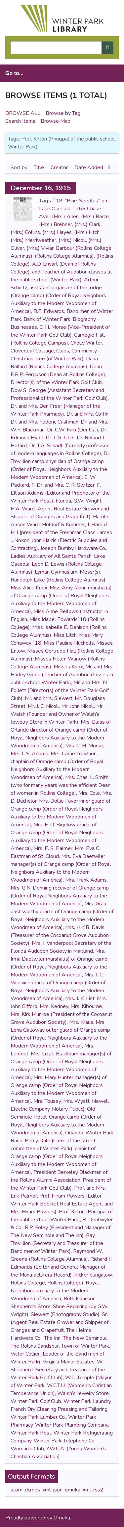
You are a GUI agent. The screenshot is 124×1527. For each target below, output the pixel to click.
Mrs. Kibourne (86, 1006)
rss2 (98, 1489)
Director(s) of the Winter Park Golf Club (56, 382)
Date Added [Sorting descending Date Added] (89, 167)
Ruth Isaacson (79, 1298)
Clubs (62, 350)
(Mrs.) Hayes (57, 232)
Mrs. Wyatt (76, 1101)
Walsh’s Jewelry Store (83, 1393)
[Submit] (107, 47)
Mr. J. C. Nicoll (43, 706)
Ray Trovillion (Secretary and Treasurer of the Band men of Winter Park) (57, 1243)
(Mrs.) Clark (87, 224)
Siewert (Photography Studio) (65, 1314)
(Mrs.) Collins (25, 232)
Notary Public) (68, 1109)
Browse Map (55, 121)
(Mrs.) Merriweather (33, 240)
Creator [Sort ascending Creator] (60, 167)
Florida (63, 501)
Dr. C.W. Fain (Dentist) (72, 429)
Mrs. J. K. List (80, 998)
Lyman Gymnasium (56, 572)
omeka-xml (78, 1489)
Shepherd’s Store (31, 1306)
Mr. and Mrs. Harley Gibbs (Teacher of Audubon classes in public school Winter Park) (62, 674)
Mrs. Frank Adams (86, 880)
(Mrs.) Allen (65, 216)
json (57, 1489)
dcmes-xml (38, 1489)
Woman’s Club (27, 1448)
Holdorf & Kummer (63, 524)
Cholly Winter (86, 343)
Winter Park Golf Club (36, 1401)
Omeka (62, 1517)
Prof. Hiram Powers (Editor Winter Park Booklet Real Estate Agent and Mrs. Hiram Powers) (62, 1203)
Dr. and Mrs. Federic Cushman (44, 422)
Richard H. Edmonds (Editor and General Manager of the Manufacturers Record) (62, 1267)
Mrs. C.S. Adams (29, 753)
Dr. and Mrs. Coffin (87, 414)
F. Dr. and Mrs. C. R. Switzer (63, 485)
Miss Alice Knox (29, 587)
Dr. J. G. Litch (60, 437)
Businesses (24, 327)
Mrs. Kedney (54, 1006)
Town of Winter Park (85, 1346)
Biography (84, 319)
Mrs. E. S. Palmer (52, 848)
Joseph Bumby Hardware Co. (73, 548)
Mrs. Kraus (81, 1022)
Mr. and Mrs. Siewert (48, 698)
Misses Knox (68, 666)
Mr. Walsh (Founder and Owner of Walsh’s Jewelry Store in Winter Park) (57, 714)
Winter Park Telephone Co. (65, 1440)
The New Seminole (85, 1338)
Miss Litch (65, 635)
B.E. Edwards (48, 311)
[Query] (62, 47)
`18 (58, 200)
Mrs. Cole (89, 793)
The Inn (52, 1338)
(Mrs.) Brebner (55, 224)
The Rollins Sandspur (35, 1346)
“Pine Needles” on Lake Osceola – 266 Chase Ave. (73, 208)
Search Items (20, 121)
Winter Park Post (31, 1432)
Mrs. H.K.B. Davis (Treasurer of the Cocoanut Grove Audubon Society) (60, 935)
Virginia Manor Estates (69, 1361)
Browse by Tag (63, 113)
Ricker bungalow (93, 1275)
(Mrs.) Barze (95, 216)
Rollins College (28, 1282)
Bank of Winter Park (46, 319)
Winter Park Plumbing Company (71, 1425)
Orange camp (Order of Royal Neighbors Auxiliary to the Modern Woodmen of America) (57, 1124)
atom (16, 1489)
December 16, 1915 (41, 188)
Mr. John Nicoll (77, 706)
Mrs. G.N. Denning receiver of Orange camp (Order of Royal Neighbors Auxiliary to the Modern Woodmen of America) (60, 895)
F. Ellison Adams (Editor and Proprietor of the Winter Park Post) (60, 493)
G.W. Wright (87, 501)
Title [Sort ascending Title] (39, 167)
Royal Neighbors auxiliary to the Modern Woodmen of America (55, 1290)
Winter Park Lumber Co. (38, 1417)
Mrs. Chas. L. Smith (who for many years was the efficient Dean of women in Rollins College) (60, 785)
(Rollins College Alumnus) (64, 256)
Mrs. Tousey (47, 1101)
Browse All (22, 113)
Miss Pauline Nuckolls (69, 643)
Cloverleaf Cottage (32, 350)
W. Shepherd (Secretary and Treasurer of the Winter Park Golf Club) (58, 1369)
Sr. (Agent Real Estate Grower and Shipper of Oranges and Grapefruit (59, 1322)
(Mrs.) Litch (87, 232)
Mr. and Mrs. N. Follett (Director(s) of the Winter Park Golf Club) (60, 690)
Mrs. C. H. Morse (84, 745)
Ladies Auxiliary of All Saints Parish (51, 556)
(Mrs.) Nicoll (72, 240)
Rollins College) (65, 1282)
